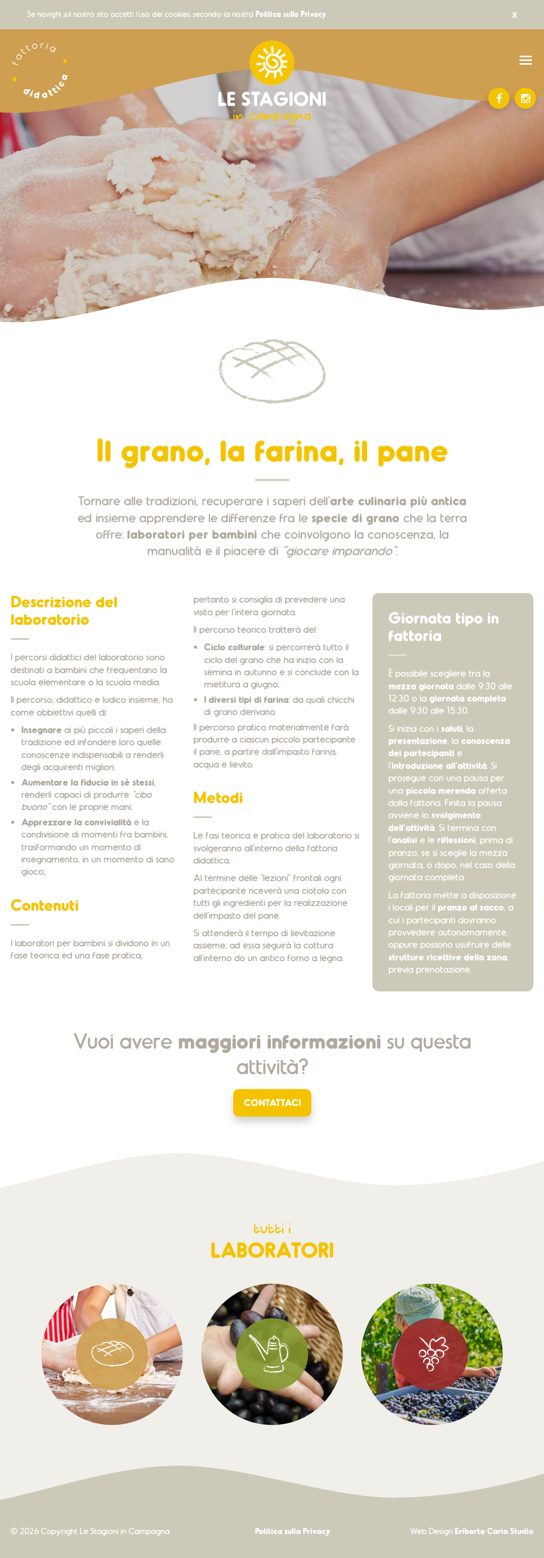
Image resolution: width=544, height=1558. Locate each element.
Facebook (499, 98)
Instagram (525, 98)
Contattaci (272, 1102)
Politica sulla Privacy (291, 14)
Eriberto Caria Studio (494, 1531)
